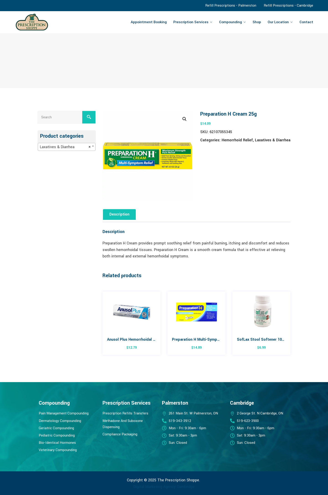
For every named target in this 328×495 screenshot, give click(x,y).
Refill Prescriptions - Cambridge (288, 5)
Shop (257, 22)
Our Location (278, 22)
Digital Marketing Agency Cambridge (164, 486)
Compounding (230, 22)
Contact (306, 22)
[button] (184, 119)
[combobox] (66, 147)
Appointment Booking (149, 22)
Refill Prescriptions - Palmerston (230, 5)
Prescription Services (190, 22)
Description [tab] (119, 214)
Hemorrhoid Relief (237, 140)
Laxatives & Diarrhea (272, 140)
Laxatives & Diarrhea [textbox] (65, 147)
